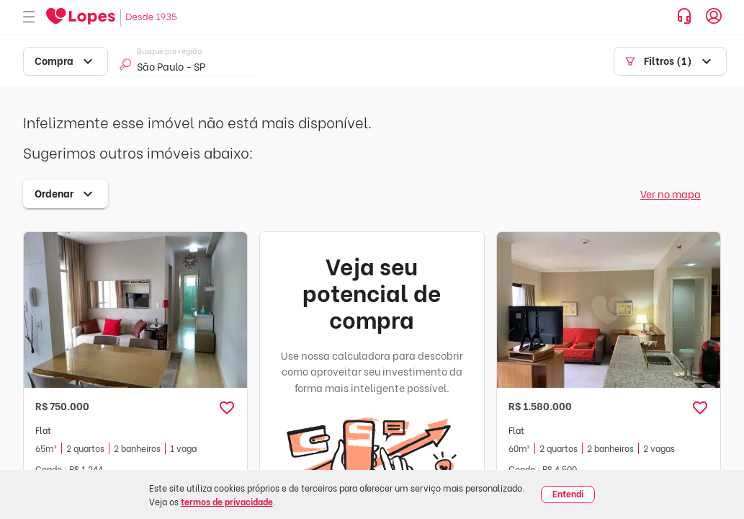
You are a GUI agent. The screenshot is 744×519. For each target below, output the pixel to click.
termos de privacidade (227, 501)
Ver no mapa (670, 193)
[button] (227, 408)
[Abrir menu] (29, 17)
